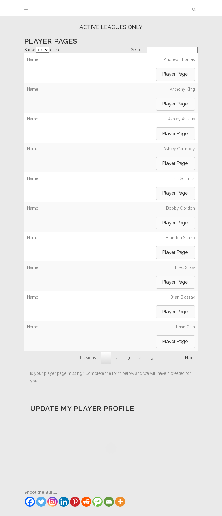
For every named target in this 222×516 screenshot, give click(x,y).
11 (174, 357)
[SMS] (97, 502)
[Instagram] (52, 502)
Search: (164, 49)
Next (189, 357)
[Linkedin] (64, 502)
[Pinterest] (75, 502)
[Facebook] (30, 502)
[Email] (109, 502)
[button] (175, 74)
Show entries (43, 49)
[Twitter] (41, 502)
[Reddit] (86, 502)
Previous (88, 357)
